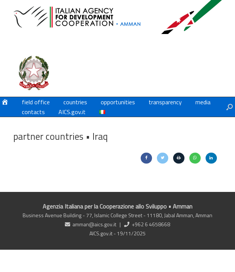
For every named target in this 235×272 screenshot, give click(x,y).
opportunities (118, 102)
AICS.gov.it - (103, 233)
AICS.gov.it (72, 111)
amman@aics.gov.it (94, 224)
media (202, 102)
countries (75, 102)
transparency (165, 102)
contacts (33, 111)
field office (36, 102)
